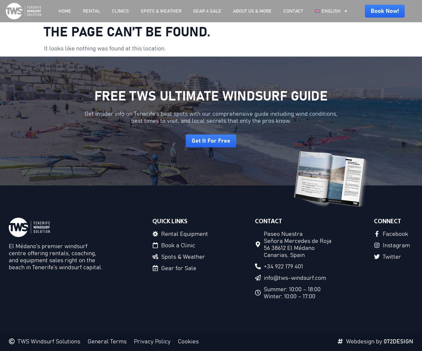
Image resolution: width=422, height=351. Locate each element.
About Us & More (252, 11)
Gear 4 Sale (207, 11)
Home (65, 11)
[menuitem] (331, 11)
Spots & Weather (161, 11)
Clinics (120, 11)
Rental (91, 11)
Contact (293, 11)
